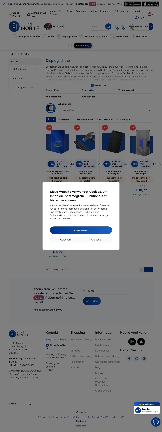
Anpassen (96, 239)
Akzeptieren (81, 230)
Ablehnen (65, 239)
